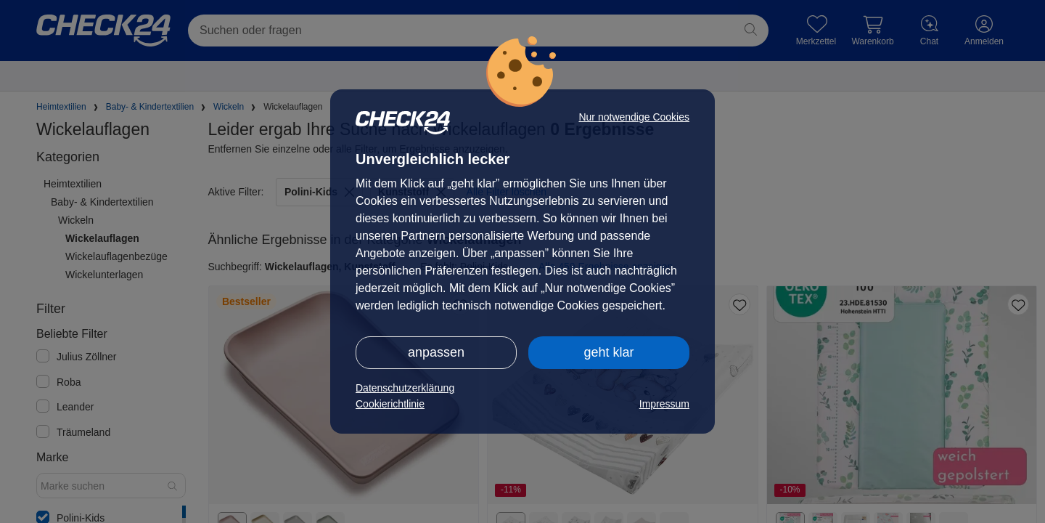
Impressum (664, 404)
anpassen (436, 352)
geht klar (608, 352)
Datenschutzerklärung (405, 388)
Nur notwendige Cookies (633, 117)
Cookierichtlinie (390, 404)
